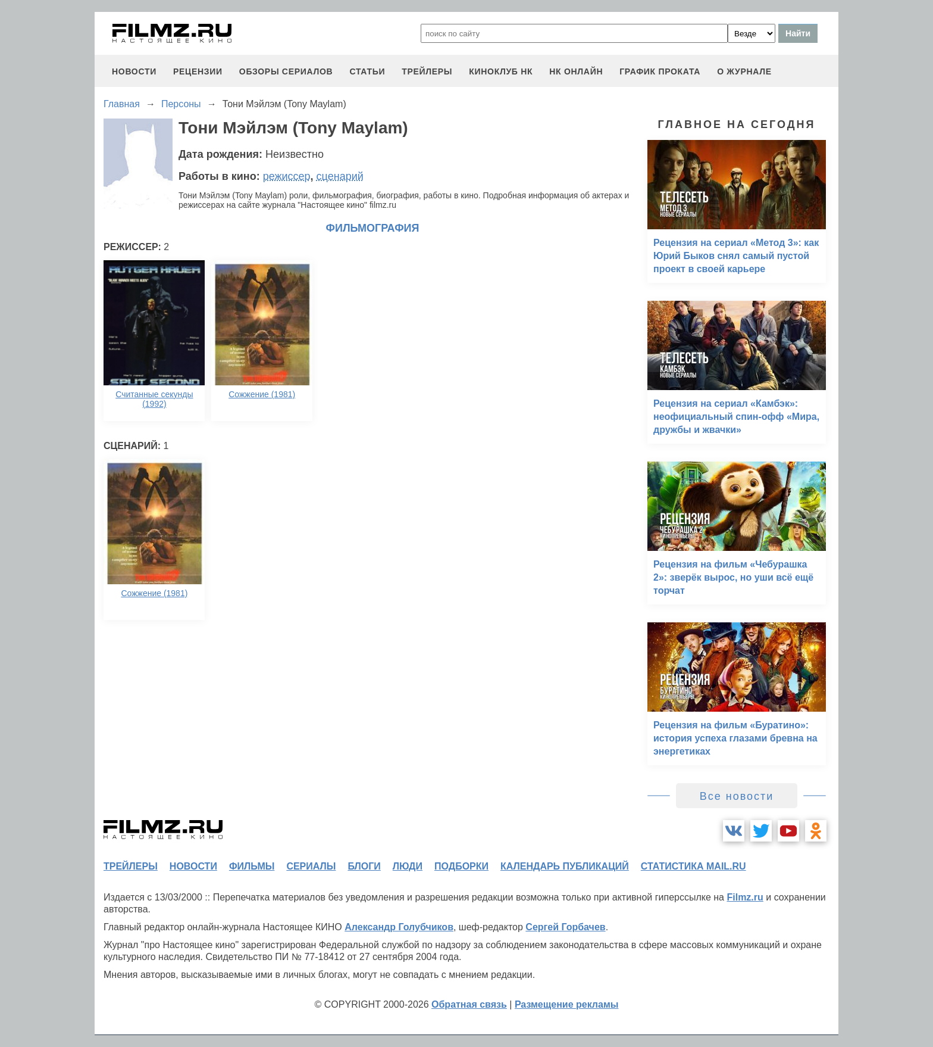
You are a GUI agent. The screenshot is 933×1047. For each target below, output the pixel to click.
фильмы (251, 866)
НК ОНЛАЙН (576, 71)
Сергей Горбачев (565, 927)
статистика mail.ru (693, 866)
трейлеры (427, 71)
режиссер (287, 176)
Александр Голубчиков (399, 927)
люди (407, 866)
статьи (367, 71)
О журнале (744, 71)
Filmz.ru (745, 897)
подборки (461, 866)
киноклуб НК (501, 71)
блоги (363, 866)
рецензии (198, 71)
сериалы (311, 866)
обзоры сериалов (286, 71)
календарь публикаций (564, 866)
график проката (659, 71)
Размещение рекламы (567, 1004)
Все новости (737, 796)
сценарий (340, 176)
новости (134, 71)
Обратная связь (469, 1004)
